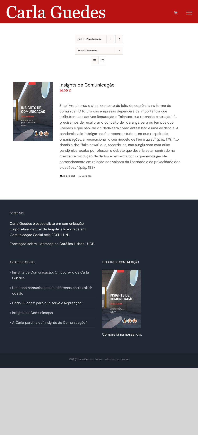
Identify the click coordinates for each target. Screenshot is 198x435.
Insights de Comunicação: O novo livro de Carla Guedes (50, 275)
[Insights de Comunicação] (33, 111)
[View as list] (102, 60)
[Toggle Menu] (189, 12)
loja (138, 334)
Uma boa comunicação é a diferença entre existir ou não (52, 290)
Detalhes (86, 175)
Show (87, 50)
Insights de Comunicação (87, 85)
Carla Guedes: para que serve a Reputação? (47, 303)
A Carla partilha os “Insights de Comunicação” (49, 322)
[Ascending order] (119, 39)
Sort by (89, 39)
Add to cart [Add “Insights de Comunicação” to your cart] (68, 175)
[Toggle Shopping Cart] (175, 13)
